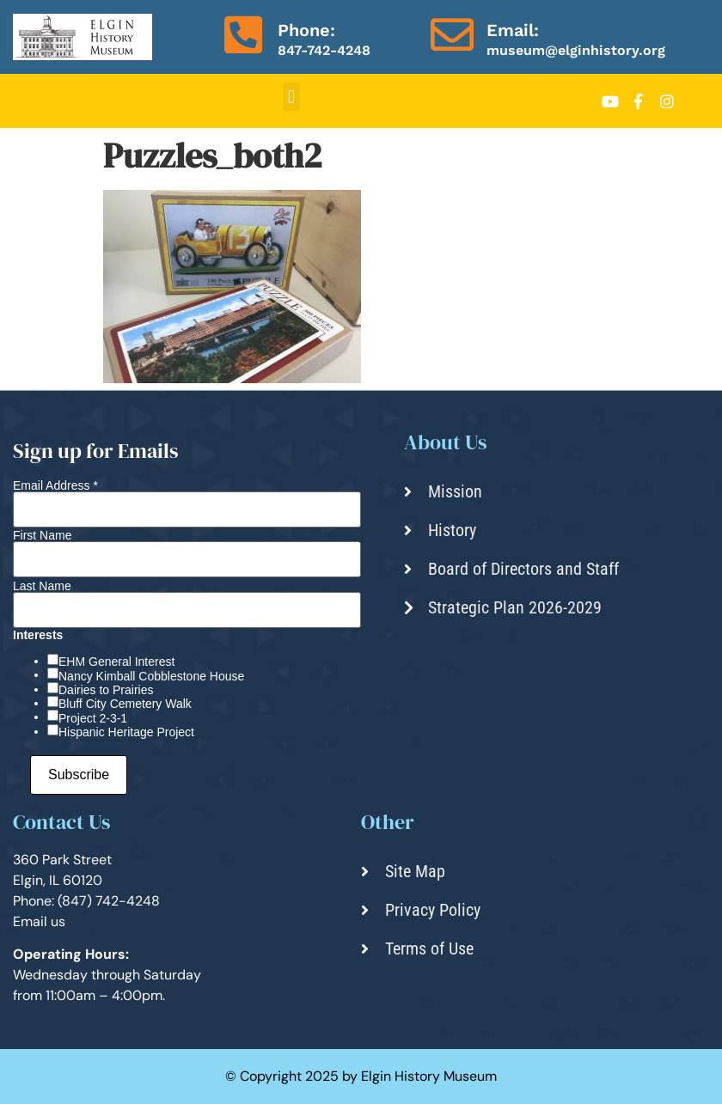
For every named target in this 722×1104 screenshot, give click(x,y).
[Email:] (452, 34)
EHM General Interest (116, 662)
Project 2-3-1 (92, 718)
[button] (291, 96)
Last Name (42, 586)
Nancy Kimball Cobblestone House (151, 676)
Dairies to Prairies (105, 690)
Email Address (55, 485)
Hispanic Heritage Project (126, 732)
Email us (39, 921)
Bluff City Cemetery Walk (125, 704)
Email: (512, 30)
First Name (42, 535)
